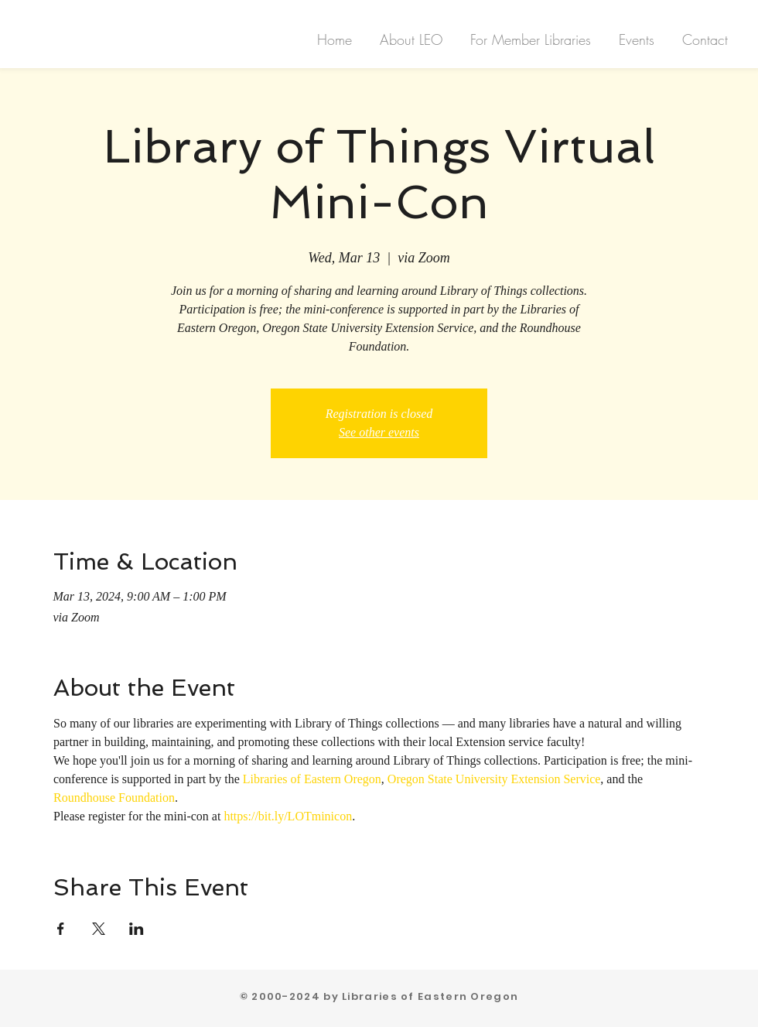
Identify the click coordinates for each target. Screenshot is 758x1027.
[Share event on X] (98, 929)
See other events (379, 432)
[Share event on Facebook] (60, 929)
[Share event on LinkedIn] (136, 929)
